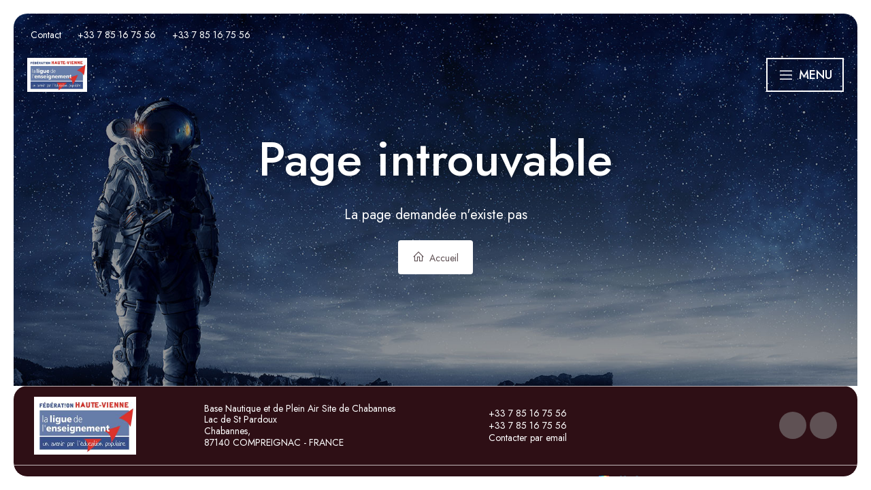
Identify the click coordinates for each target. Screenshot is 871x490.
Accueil (435, 257)
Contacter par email (520, 437)
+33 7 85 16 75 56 (520, 413)
